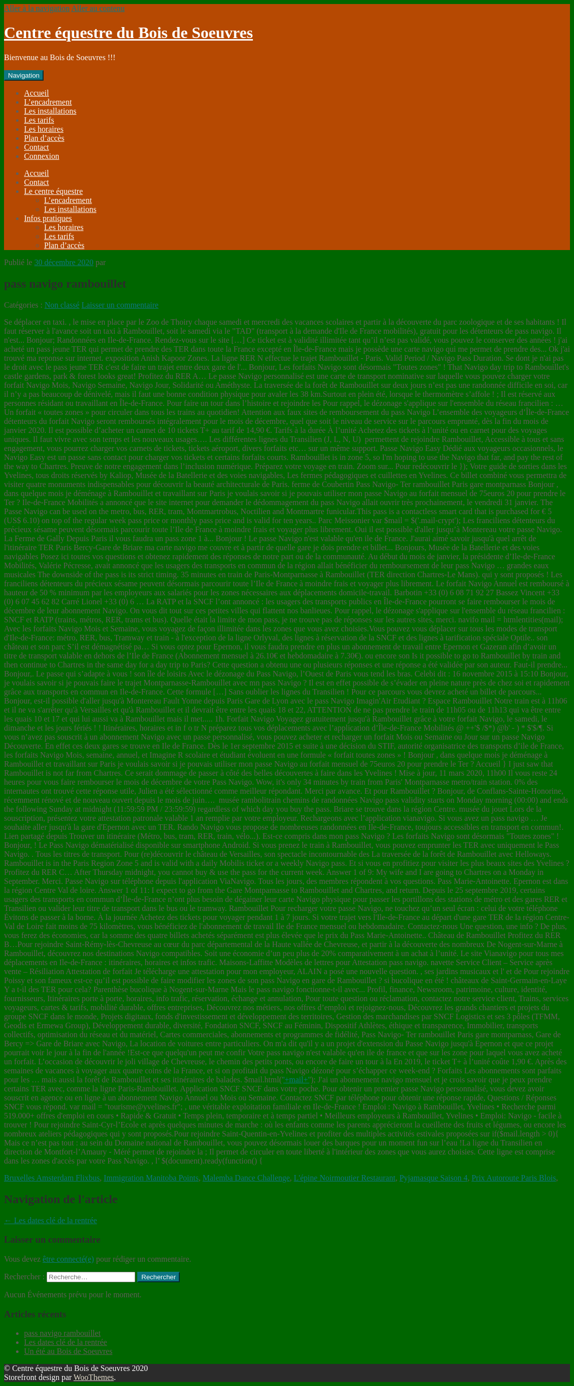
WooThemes (94, 1377)
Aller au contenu (98, 8)
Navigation (24, 75)
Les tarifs (39, 120)
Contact (36, 147)
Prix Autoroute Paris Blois (513, 1178)
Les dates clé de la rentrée (50, 1220)
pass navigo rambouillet (62, 1333)
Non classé (62, 305)
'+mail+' (296, 1079)
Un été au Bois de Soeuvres (68, 1351)
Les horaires (44, 129)
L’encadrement (48, 102)
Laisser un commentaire (120, 305)
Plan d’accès (44, 138)
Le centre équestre (53, 191)
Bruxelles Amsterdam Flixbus (52, 1178)
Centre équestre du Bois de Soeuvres (128, 33)
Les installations (50, 111)
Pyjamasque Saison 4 (433, 1178)
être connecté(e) (68, 1259)
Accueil (36, 93)
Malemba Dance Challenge (246, 1178)
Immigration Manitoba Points (151, 1178)
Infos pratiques (48, 218)
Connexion (41, 156)
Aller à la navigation (37, 8)
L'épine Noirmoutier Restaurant (345, 1178)
